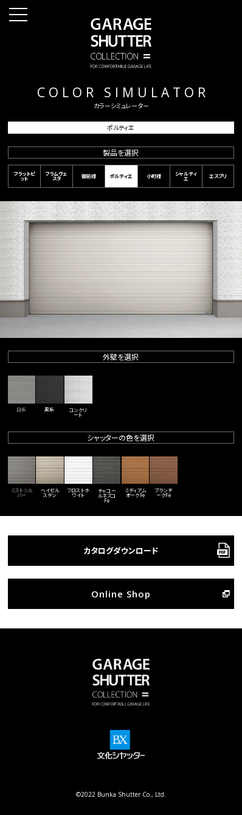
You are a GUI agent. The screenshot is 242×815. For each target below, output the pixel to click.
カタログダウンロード (120, 550)
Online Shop (121, 594)
